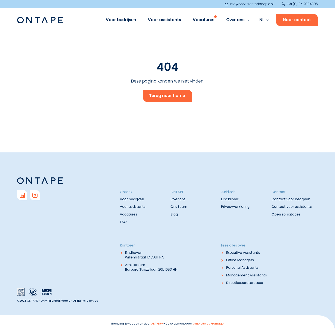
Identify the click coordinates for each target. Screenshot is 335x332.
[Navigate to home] (40, 20)
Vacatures (204, 20)
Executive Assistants (243, 252)
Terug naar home (167, 96)
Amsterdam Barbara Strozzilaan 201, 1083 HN (151, 267)
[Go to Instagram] (35, 195)
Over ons (235, 20)
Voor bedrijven (121, 20)
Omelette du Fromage (208, 324)
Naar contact (297, 20)
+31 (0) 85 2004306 (300, 4)
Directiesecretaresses (244, 282)
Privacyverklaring (235, 206)
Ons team (178, 206)
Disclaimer (229, 199)
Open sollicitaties (286, 214)
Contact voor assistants (292, 206)
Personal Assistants (242, 267)
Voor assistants (164, 20)
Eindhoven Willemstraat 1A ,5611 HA (144, 255)
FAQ (123, 222)
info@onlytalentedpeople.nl (249, 4)
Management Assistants (246, 275)
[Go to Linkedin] (22, 195)
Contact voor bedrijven (291, 199)
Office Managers (240, 260)
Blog (174, 214)
